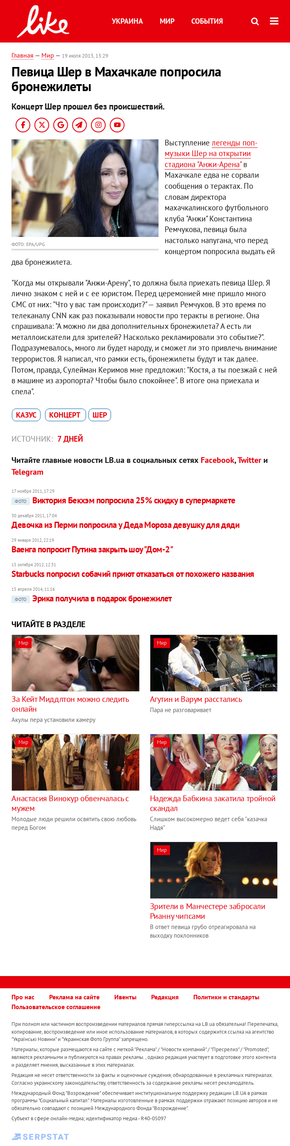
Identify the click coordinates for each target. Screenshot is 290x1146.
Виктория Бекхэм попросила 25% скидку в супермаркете (123, 500)
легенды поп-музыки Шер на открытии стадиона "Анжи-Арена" (211, 153)
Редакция (165, 997)
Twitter (249, 460)
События (207, 21)
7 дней (70, 439)
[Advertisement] (80, 899)
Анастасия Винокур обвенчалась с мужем (70, 803)
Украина (127, 21)
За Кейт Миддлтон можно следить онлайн (69, 704)
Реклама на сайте (74, 997)
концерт (65, 415)
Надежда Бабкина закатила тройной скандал (213, 803)
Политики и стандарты (226, 997)
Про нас (22, 997)
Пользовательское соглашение (55, 1007)
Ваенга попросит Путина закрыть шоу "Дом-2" (92, 549)
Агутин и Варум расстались (196, 699)
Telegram (27, 472)
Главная (22, 55)
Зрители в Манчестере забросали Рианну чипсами (207, 911)
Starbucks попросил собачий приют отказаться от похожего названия (132, 573)
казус (26, 415)
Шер (100, 415)
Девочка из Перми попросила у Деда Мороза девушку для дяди (125, 524)
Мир (167, 21)
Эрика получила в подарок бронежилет (91, 598)
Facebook (217, 460)
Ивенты (125, 997)
